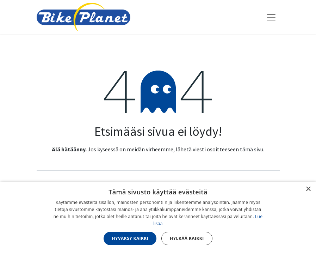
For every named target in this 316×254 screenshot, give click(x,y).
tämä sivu (251, 149)
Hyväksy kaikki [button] (130, 238)
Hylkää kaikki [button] (187, 238)
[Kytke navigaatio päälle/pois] (271, 17)
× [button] (308, 189)
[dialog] (158, 218)
